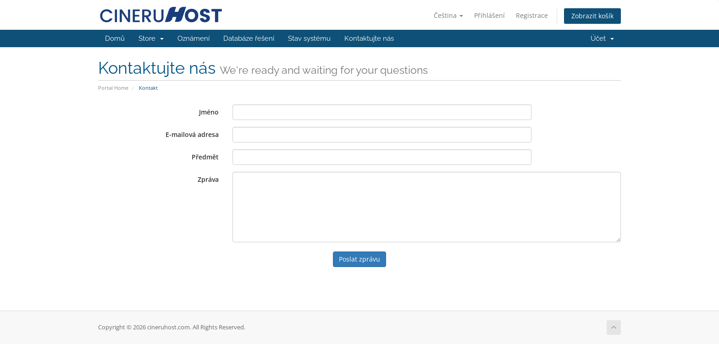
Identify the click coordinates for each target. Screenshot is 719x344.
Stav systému (309, 38)
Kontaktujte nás (369, 38)
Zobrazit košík (592, 15)
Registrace (532, 15)
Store (151, 38)
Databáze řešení (248, 38)
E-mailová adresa (192, 134)
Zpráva (208, 179)
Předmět (205, 157)
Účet (602, 38)
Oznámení (193, 38)
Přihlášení (489, 15)
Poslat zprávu (359, 259)
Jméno (209, 112)
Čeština (448, 15)
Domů (115, 38)
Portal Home (113, 87)
